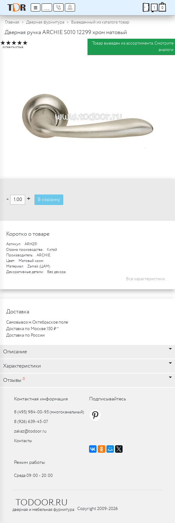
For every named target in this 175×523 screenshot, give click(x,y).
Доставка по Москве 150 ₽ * (32, 329)
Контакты (23, 441)
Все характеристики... (147, 279)
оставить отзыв (12, 47)
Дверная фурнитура (45, 22)
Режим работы (29, 462)
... (46, 7)
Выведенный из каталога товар (100, 22)
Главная (12, 22)
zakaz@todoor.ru (30, 431)
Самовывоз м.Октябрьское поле (37, 322)
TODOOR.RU (42, 502)
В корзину (49, 199)
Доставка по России (25, 335)
